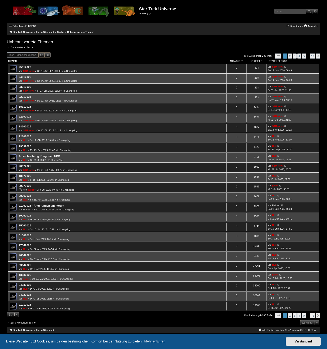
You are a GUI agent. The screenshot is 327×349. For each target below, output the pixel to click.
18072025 (25, 176)
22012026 (25, 96)
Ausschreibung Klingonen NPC (39, 156)
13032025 (25, 275)
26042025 (25, 255)
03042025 (25, 265)
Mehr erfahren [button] (154, 341)
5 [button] (304, 56)
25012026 (25, 67)
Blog (60, 160)
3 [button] (294, 56)
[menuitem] (32, 26)
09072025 (25, 185)
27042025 (25, 245)
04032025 (25, 284)
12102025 (25, 136)
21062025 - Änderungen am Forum (41, 205)
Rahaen (27, 209)
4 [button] (299, 56)
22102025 (25, 116)
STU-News (29, 71)
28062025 (25, 195)
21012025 (25, 304)
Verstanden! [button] (303, 341)
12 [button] (312, 56)
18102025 (25, 126)
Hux (25, 140)
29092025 (25, 146)
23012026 (25, 86)
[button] (278, 56)
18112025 (25, 106)
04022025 (25, 294)
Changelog (71, 71)
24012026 (25, 77)
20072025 (25, 166)
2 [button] (290, 56)
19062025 (25, 215)
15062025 (25, 225)
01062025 (25, 235)
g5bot (31, 190)
